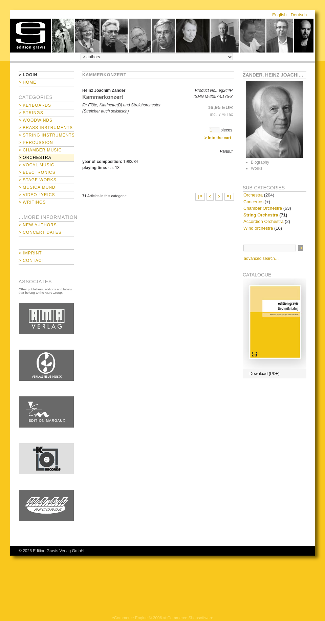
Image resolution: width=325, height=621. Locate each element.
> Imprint (30, 253)
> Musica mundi (38, 187)
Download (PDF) (265, 373)
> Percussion (36, 142)
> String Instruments (46, 135)
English (279, 14)
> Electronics (37, 172)
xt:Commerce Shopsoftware (188, 618)
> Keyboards (35, 105)
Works (256, 168)
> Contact (31, 260)
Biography (260, 162)
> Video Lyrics (37, 194)
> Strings (31, 112)
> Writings (32, 202)
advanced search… (261, 258)
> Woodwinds (35, 120)
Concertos (253, 201)
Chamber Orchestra (262, 208)
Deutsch (299, 14)
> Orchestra (35, 157)
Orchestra (253, 195)
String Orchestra (260, 215)
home (30, 36)
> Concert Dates (40, 232)
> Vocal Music (37, 165)
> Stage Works (38, 180)
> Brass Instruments (46, 127)
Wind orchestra (258, 228)
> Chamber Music (40, 150)
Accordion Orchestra (263, 221)
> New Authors (38, 225)
